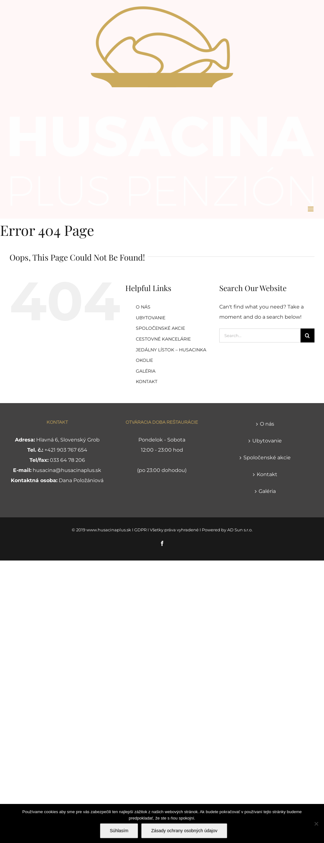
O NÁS (143, 307)
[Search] (307, 335)
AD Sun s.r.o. (240, 529)
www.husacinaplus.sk (108, 529)
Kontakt (267, 474)
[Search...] (260, 335)
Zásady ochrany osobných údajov (184, 830)
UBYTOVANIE (150, 318)
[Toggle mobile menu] (311, 209)
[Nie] (316, 823)
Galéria (267, 491)
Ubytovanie (267, 441)
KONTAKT (146, 381)
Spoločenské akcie (267, 458)
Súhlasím (119, 830)
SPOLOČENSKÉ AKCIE (160, 328)
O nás (267, 424)
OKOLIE (144, 360)
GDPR (140, 529)
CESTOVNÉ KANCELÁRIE (163, 339)
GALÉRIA (145, 371)
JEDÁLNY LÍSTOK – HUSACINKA (171, 350)
